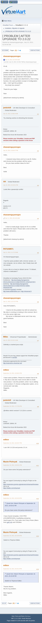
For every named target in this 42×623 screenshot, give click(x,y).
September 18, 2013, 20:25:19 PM (12, 568)
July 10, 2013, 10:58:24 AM (10, 113)
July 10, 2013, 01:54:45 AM (12, 59)
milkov (6, 370)
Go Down (5, 50)
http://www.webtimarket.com (11, 291)
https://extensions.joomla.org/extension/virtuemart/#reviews (20, 484)
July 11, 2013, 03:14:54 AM (12, 218)
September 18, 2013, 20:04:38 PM (12, 498)
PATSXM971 (8, 249)
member (14, 357)
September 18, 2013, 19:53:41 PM (12, 465)
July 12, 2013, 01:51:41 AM (10, 340)
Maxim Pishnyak (10, 462)
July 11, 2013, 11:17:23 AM (10, 252)
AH (4, 182)
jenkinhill (7, 108)
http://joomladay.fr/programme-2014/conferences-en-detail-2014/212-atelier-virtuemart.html (16, 285)
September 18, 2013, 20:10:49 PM (12, 535)
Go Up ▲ (27, 616)
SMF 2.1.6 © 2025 (16, 618)
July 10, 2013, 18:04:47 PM (10, 150)
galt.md (9, 522)
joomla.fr (13, 289)
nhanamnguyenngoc (12, 56)
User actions (35, 50)
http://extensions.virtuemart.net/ (12, 363)
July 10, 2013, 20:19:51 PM (10, 185)
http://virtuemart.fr (26, 291)
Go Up (4, 603)
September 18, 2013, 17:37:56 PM (12, 406)
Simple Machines (26, 618)
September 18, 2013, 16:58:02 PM (12, 373)
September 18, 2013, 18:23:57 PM (12, 443)
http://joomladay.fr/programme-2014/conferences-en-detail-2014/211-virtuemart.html (19, 281)
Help (13, 616)
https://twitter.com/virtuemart (11, 488)
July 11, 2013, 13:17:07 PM (10, 301)
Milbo (5, 337)
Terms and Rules (19, 616)
